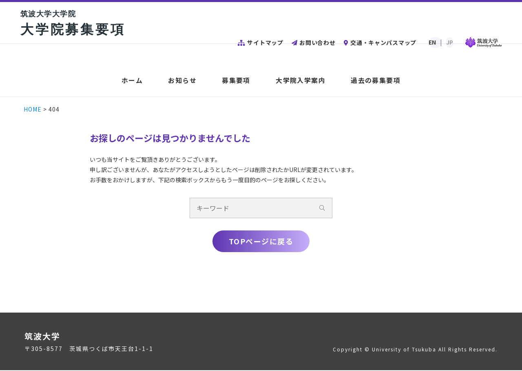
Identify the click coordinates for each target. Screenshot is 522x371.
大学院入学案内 (300, 80)
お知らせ (183, 80)
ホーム (133, 80)
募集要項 (236, 80)
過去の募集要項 (374, 80)
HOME (33, 109)
